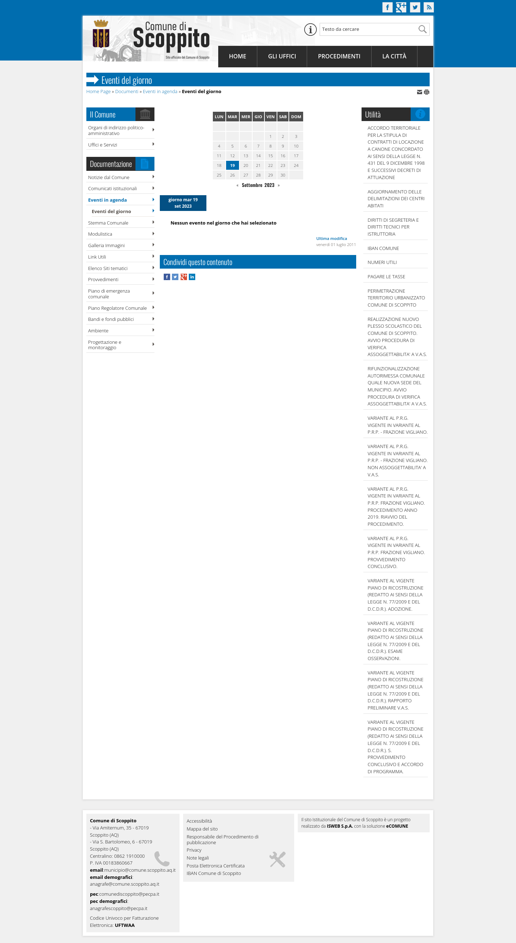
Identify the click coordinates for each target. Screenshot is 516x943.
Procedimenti (339, 56)
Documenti (126, 91)
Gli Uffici (282, 56)
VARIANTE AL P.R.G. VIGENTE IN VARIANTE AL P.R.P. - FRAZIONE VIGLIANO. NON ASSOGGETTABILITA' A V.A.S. (398, 460)
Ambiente (98, 330)
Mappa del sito (202, 829)
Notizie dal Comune (108, 177)
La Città (394, 56)
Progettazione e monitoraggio (104, 345)
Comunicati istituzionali (112, 188)
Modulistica (100, 234)
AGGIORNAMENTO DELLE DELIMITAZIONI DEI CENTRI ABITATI (396, 198)
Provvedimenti (103, 279)
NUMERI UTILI (382, 262)
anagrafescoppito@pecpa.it (118, 908)
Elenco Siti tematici (108, 268)
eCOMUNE (397, 826)
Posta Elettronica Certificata (216, 866)
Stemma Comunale (108, 223)
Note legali (198, 858)
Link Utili (97, 257)
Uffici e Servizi (102, 144)
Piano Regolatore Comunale (117, 308)
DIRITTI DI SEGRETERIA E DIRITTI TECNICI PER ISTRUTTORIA (393, 227)
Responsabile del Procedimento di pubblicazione (223, 840)
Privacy (194, 850)
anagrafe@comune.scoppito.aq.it (124, 884)
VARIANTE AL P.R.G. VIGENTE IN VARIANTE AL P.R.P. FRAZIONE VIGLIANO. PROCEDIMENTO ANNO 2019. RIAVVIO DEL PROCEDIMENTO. (396, 506)
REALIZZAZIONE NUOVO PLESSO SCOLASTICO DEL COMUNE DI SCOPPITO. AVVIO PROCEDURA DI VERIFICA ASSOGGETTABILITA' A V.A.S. (397, 336)
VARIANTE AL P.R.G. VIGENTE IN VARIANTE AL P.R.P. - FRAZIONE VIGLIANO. (398, 425)
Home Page (98, 91)
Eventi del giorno (111, 211)
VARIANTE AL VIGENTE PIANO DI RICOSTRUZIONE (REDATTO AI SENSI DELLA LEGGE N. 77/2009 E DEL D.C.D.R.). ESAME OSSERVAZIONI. (396, 640)
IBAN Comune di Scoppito (214, 873)
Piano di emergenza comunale (109, 294)
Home (237, 56)
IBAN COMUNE (383, 248)
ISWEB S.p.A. (340, 826)
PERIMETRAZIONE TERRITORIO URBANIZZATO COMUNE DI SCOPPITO (396, 298)
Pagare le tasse (386, 276)
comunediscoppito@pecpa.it (129, 894)
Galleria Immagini (106, 245)
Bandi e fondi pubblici (111, 319)
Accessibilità (199, 821)
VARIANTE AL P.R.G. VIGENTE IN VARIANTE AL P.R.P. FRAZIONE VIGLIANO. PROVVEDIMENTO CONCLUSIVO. (396, 552)
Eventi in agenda (160, 91)
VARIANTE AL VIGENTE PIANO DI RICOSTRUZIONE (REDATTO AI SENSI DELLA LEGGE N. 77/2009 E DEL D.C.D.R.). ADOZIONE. (396, 594)
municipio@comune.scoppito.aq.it (140, 870)
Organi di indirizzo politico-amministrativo (116, 130)
